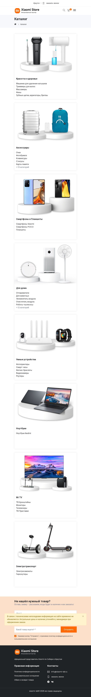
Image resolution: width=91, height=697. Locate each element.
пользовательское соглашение (25, 639)
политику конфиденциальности (60, 636)
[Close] (83, 616)
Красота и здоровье (26, 78)
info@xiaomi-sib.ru (59, 672)
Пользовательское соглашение (26, 676)
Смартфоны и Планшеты (29, 219)
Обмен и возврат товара (24, 680)
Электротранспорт (26, 566)
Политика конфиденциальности (27, 672)
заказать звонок (52, 3)
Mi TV (19, 497)
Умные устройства (26, 359)
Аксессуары (22, 147)
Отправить (69, 629)
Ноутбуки (21, 428)
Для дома (21, 288)
